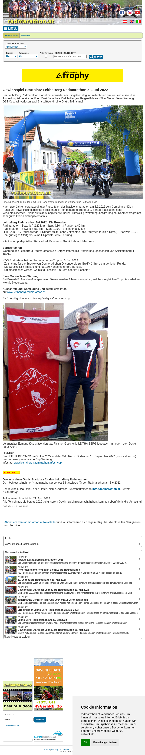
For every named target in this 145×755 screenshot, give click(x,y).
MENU (10, 28)
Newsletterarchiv (12, 725)
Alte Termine (46, 53)
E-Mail (7, 720)
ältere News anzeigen (17, 636)
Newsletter (26, 35)
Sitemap (54, 749)
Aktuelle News (11, 35)
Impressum (64, 749)
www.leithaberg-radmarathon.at (26, 292)
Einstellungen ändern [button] (105, 742)
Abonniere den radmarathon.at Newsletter (30, 522)
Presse (47, 749)
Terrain (9, 53)
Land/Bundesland (15, 43)
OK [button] (85, 742)
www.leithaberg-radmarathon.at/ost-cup (38, 462)
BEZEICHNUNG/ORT (65, 53)
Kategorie (24, 53)
